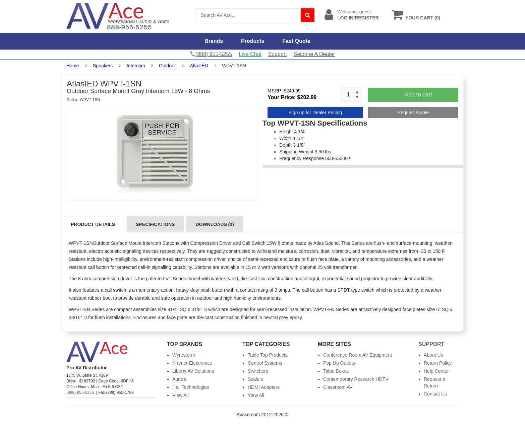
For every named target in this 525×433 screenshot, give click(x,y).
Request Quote (413, 112)
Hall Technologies (190, 387)
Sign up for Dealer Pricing (315, 112)
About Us (433, 355)
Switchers (258, 371)
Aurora (179, 379)
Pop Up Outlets (339, 363)
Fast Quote (296, 41)
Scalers (256, 379)
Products (252, 41)
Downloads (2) (214, 224)
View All (180, 395)
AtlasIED (199, 65)
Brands (214, 41)
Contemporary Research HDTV (356, 379)
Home (72, 65)
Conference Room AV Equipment (357, 355)
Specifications (155, 224)
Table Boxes (336, 371)
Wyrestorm (183, 355)
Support (277, 54)
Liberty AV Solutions (193, 371)
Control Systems (265, 363)
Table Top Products (268, 355)
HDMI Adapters (264, 387)
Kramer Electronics (192, 363)
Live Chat (250, 54)
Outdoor (167, 65)
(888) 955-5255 (80, 392)
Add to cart (418, 94)
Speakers (103, 65)
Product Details (93, 224)
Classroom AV (338, 387)
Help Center (436, 371)
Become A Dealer (314, 54)
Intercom (136, 65)
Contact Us (435, 393)
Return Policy (438, 363)
